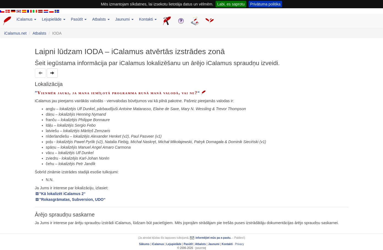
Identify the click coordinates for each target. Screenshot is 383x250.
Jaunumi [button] (124, 19)
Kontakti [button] (148, 19)
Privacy (239, 244)
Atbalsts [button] (101, 19)
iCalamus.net (15, 33)
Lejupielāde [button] (53, 19)
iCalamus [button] (26, 19)
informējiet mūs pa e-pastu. (213, 237)
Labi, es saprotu (231, 4)
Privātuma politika (265, 4)
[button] (52, 73)
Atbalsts (39, 33)
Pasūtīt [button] (79, 19)
